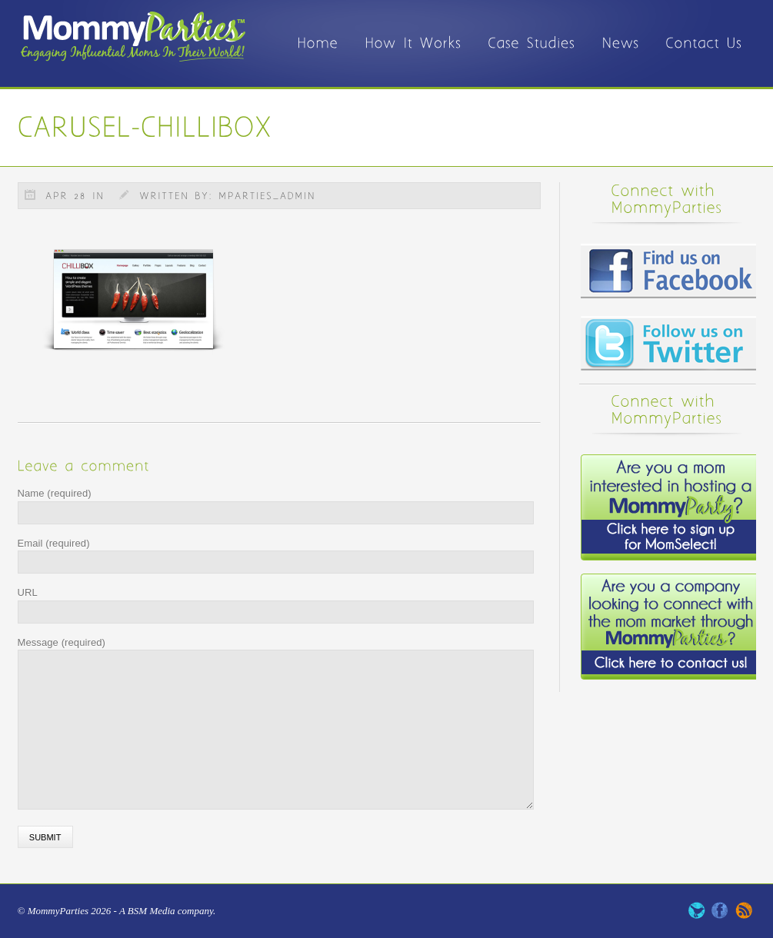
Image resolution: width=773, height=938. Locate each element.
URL (28, 592)
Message (62, 642)
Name (55, 493)
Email (54, 543)
